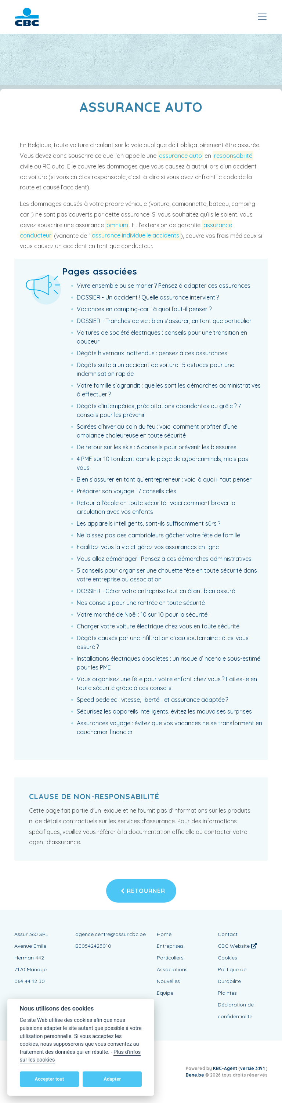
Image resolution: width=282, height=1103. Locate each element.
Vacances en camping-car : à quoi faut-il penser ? (144, 309)
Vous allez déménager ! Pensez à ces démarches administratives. (165, 558)
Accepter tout (49, 1079)
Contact (228, 934)
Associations (172, 969)
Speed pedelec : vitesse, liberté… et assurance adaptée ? (152, 699)
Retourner (143, 891)
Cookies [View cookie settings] (227, 957)
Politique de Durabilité (232, 975)
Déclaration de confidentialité (236, 1010)
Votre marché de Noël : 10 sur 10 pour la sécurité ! (143, 614)
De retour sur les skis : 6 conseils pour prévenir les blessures (156, 447)
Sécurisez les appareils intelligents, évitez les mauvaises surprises (164, 711)
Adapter (112, 1079)
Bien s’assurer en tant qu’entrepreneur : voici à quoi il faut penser (164, 479)
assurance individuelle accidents (135, 235)
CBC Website (237, 946)
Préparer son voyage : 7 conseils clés (126, 491)
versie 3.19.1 (253, 1068)
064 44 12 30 (29, 981)
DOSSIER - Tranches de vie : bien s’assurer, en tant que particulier (164, 320)
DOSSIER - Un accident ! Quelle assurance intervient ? (148, 297)
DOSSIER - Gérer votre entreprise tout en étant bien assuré (156, 591)
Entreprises (170, 946)
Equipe (165, 993)
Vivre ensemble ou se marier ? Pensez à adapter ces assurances (163, 285)
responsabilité (233, 155)
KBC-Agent (225, 1068)
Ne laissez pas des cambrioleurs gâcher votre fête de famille (158, 535)
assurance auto (180, 155)
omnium (117, 225)
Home (164, 934)
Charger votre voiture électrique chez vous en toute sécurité (158, 626)
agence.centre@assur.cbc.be (110, 934)
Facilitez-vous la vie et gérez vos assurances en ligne (148, 547)
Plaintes (227, 993)
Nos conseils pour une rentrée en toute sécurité (141, 602)
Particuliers (170, 957)
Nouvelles (168, 981)
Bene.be (195, 1075)
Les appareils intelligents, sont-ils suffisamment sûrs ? (148, 523)
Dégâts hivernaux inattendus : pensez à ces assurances (152, 353)
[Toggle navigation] (262, 17)
